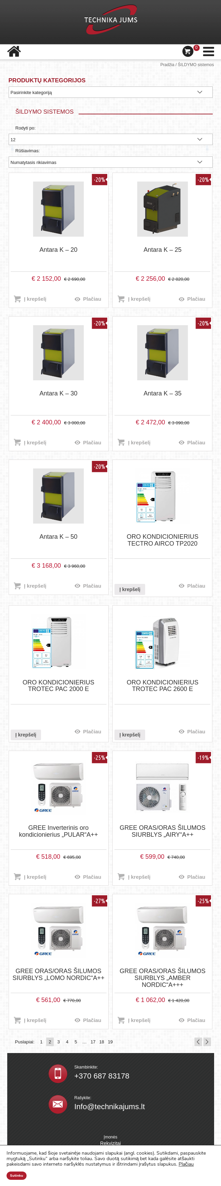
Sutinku (16, 1175)
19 (110, 1041)
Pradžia (167, 64)
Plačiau (92, 299)
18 (101, 1041)
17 (93, 1041)
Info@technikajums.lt (109, 1106)
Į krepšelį (35, 299)
